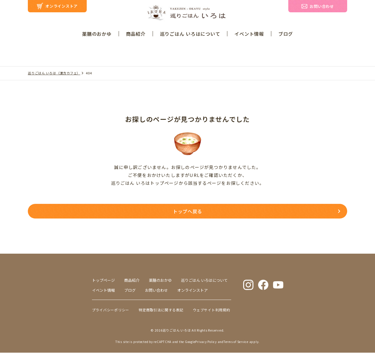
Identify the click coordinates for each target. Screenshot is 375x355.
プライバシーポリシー (110, 312)
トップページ (103, 282)
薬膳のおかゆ (97, 33)
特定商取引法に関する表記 (161, 312)
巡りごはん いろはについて (190, 33)
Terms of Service (236, 344)
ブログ (285, 33)
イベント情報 (249, 33)
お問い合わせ (156, 292)
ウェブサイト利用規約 (211, 312)
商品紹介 (136, 33)
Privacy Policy (206, 344)
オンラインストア (192, 292)
